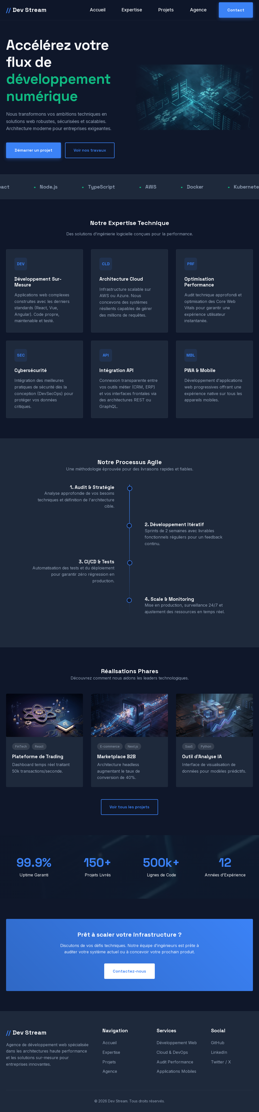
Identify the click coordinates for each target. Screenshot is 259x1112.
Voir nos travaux (90, 150)
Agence (198, 9)
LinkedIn (219, 1052)
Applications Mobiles (176, 1071)
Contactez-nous (129, 971)
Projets (166, 9)
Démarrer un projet (33, 150)
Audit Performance (175, 1061)
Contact (235, 10)
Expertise (132, 9)
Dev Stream (26, 10)
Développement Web (177, 1042)
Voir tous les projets (129, 807)
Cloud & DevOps (172, 1052)
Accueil (97, 9)
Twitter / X (221, 1061)
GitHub (217, 1042)
